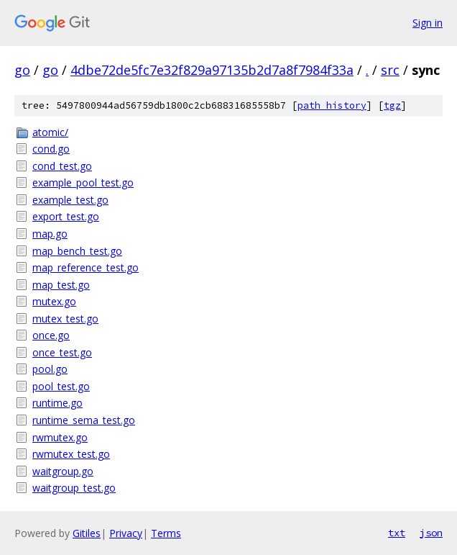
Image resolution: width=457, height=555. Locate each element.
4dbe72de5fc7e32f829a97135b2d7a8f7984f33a (212, 69)
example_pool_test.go (83, 182)
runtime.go (57, 403)
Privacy (125, 533)
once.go (51, 335)
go (22, 69)
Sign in (427, 23)
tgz (392, 105)
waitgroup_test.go (74, 488)
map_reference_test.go (85, 267)
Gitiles (87, 533)
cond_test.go (62, 166)
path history (331, 105)
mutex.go (54, 301)
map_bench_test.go (77, 251)
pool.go (50, 369)
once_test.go (62, 352)
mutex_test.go (65, 318)
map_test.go (61, 285)
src (390, 69)
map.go (50, 233)
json (431, 532)
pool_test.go (61, 386)
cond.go (51, 148)
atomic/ (50, 132)
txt (396, 532)
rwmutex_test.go (71, 454)
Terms (166, 533)
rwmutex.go (60, 437)
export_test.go (65, 216)
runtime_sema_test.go (83, 420)
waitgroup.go (62, 471)
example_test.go (70, 200)
